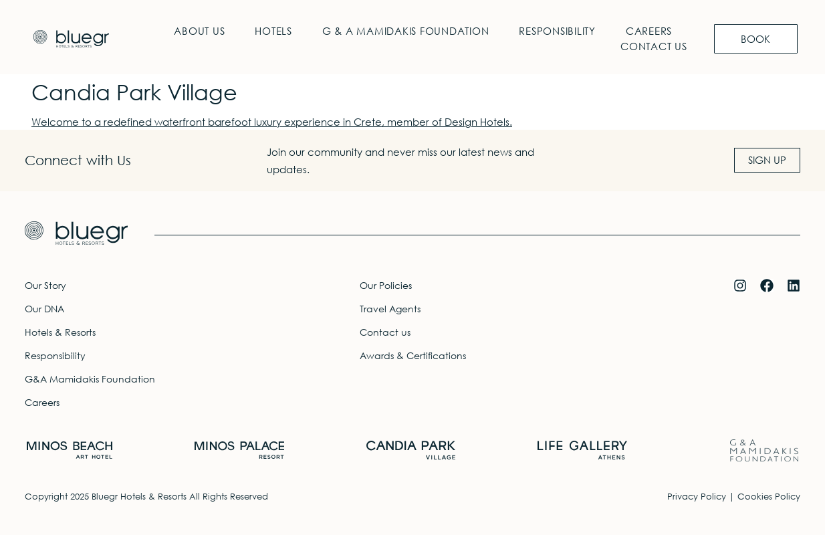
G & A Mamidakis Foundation (405, 30)
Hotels (273, 30)
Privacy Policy (696, 496)
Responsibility (557, 30)
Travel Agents (390, 308)
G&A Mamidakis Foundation (90, 378)
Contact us (653, 46)
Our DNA (44, 308)
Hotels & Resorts (60, 332)
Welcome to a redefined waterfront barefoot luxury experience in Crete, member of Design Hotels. (271, 121)
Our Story (45, 285)
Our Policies (386, 285)
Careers (648, 30)
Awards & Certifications (413, 355)
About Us (199, 30)
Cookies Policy (768, 496)
